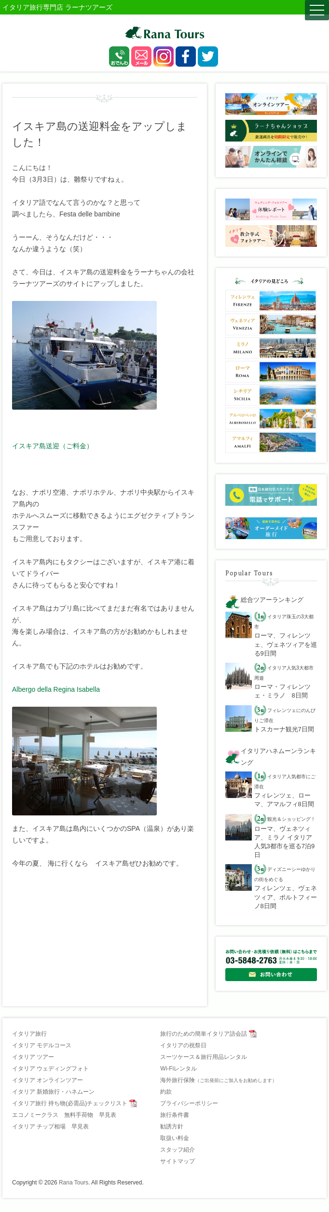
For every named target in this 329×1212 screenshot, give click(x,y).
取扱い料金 (174, 1138)
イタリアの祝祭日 (183, 1045)
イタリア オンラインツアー (47, 1080)
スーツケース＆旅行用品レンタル (203, 1057)
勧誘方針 (171, 1126)
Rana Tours (73, 1182)
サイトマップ (177, 1161)
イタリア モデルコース (41, 1045)
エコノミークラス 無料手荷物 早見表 (64, 1115)
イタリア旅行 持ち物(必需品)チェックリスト (69, 1103)
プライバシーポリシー (189, 1103)
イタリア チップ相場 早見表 (50, 1126)
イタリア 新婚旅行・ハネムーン (53, 1091)
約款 (166, 1091)
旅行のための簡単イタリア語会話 (203, 1033)
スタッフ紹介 (177, 1149)
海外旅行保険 (218, 1080)
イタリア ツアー (33, 1057)
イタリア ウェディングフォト (50, 1068)
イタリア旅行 (29, 1033)
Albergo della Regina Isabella (56, 689)
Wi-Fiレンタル (178, 1068)
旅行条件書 (174, 1115)
